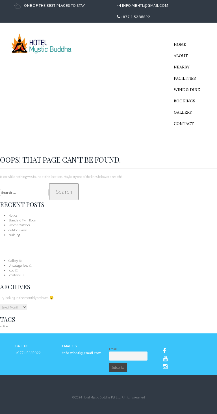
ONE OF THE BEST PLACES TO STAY (49, 5)
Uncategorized (18, 265)
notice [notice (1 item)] (4, 326)
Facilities (185, 78)
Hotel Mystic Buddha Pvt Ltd (101, 397)
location (14, 275)
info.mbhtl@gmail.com (142, 5)
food (11, 270)
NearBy (182, 67)
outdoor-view (17, 230)
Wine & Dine (187, 89)
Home (180, 44)
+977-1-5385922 (133, 16)
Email (113, 349)
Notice (12, 215)
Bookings (184, 101)
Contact (184, 123)
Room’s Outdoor (19, 225)
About (181, 55)
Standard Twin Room (22, 220)
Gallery (183, 112)
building (14, 235)
